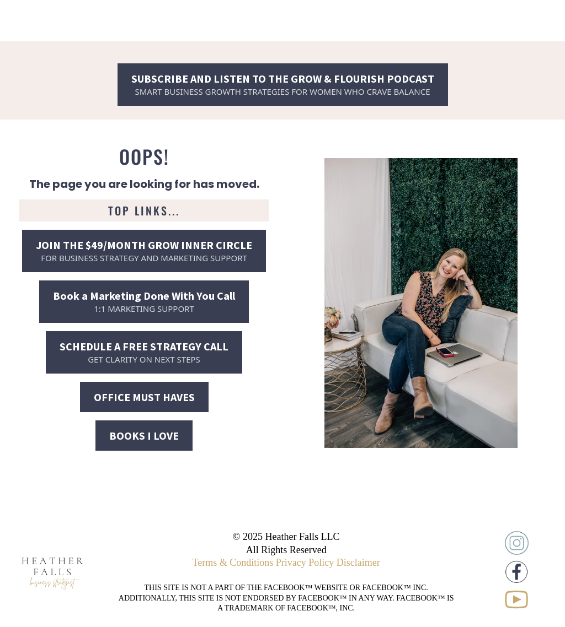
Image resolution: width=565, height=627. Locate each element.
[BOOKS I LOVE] (144, 435)
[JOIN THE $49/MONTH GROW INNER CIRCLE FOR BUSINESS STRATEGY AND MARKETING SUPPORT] (144, 251)
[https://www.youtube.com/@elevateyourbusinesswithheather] (516, 599)
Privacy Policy (305, 562)
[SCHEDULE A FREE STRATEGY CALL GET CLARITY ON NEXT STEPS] (144, 352)
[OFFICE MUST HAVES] (144, 397)
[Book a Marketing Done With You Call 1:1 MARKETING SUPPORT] (144, 301)
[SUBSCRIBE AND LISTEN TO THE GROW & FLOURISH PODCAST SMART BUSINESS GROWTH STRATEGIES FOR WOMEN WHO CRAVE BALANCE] (283, 84)
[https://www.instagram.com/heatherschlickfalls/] (516, 543)
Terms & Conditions (233, 562)
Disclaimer (358, 562)
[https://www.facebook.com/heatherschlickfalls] (516, 572)
